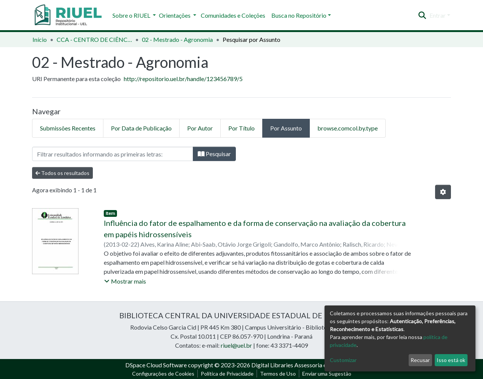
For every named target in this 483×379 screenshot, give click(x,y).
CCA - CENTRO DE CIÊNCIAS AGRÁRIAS (94, 39)
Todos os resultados (62, 173)
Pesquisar (214, 153)
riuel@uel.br (236, 345)
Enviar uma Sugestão (326, 373)
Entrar (437, 15)
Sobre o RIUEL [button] (131, 15)
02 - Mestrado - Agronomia (177, 39)
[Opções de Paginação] (443, 192)
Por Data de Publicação (141, 128)
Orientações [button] (175, 15)
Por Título (241, 128)
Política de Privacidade (227, 373)
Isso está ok (451, 360)
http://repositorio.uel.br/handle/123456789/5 (183, 78)
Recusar (420, 360)
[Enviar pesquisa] (422, 15)
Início (39, 39)
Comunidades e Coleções (233, 15)
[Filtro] (112, 154)
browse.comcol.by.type (347, 128)
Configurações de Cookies (163, 373)
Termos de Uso (278, 373)
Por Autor (200, 128)
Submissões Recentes (67, 128)
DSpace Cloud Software (156, 364)
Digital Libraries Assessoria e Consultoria (304, 364)
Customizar (343, 360)
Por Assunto (286, 128)
